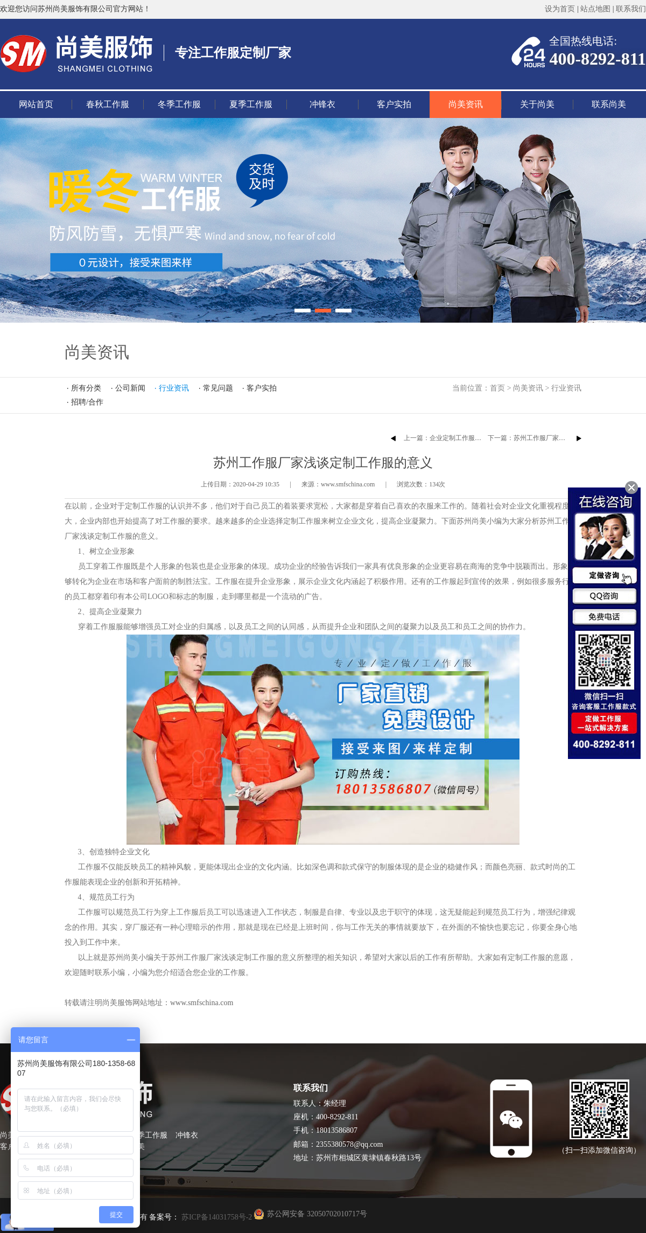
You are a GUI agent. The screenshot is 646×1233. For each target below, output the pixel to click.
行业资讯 (566, 388)
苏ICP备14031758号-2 (215, 1217)
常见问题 (218, 388)
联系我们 (631, 9)
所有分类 (86, 388)
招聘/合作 (87, 402)
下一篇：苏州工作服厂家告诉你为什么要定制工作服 (562, 438)
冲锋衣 (322, 104)
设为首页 (560, 9)
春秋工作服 (107, 104)
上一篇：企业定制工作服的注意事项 (455, 438)
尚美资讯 (465, 104)
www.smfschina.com (201, 1003)
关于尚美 (537, 104)
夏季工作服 (250, 104)
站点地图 (595, 9)
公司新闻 (130, 388)
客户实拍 (394, 104)
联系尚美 (609, 104)
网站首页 (36, 104)
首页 (497, 388)
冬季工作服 (179, 104)
